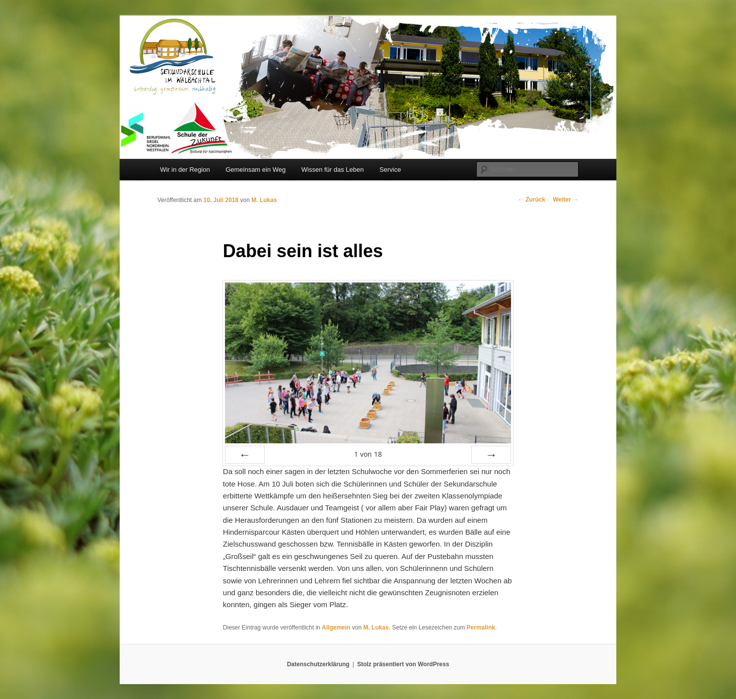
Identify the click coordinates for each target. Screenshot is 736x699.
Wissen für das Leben (332, 169)
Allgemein (336, 627)
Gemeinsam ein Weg (255, 169)
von (368, 454)
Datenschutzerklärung (318, 664)
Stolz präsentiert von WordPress (403, 664)
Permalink (481, 627)
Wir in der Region (185, 169)
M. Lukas (264, 200)
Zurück (531, 199)
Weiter (566, 199)
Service (390, 169)
